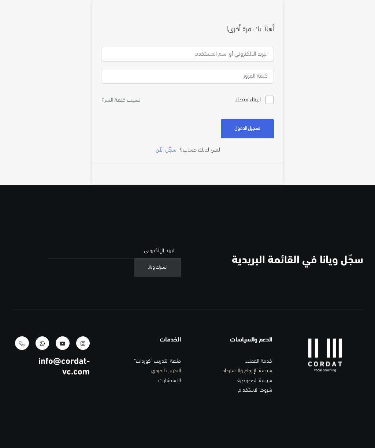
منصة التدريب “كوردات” (157, 403)
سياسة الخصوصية (254, 422)
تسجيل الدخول (247, 170)
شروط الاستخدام (255, 432)
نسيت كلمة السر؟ (120, 142)
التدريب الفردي (166, 413)
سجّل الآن (166, 192)
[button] (83, 385)
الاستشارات (169, 422)
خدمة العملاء (258, 403)
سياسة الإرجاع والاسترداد (247, 413)
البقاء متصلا (248, 142)
